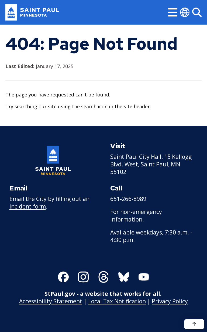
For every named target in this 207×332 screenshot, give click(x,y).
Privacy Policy (170, 301)
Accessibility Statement (50, 301)
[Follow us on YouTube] (143, 277)
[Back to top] (194, 324)
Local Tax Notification (117, 301)
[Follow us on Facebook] (63, 277)
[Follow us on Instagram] (83, 277)
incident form (27, 206)
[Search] (197, 12)
